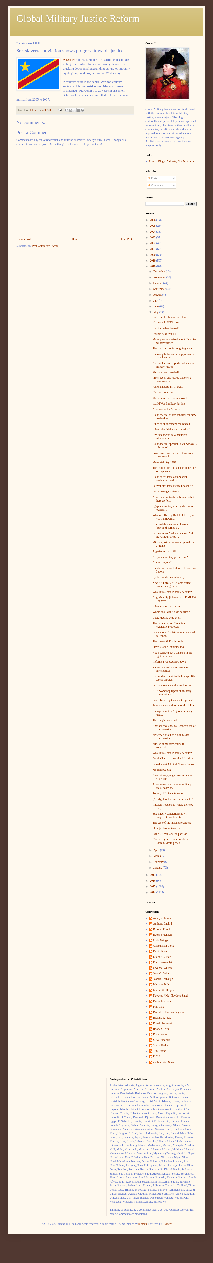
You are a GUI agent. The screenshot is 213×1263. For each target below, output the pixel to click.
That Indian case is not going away (173, 348)
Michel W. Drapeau (164, 990)
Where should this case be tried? (171, 429)
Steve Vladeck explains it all (169, 646)
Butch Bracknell (162, 934)
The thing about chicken (166, 720)
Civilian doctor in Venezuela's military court (170, 436)
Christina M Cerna (163, 945)
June (156, 306)
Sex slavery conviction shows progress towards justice (170, 815)
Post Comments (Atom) (45, 245)
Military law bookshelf (166, 372)
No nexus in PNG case (166, 322)
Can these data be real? (166, 328)
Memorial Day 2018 (164, 462)
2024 (153, 231)
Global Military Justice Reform (77, 18)
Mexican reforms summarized (170, 398)
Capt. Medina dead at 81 (167, 617)
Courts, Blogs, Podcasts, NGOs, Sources (172, 161)
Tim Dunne (159, 1051)
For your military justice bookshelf (173, 485)
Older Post (126, 239)
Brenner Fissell (162, 929)
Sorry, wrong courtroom (166, 491)
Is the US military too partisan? (170, 834)
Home (75, 239)
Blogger (167, 1223)
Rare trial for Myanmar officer (170, 317)
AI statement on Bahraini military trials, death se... (172, 786)
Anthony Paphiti (162, 923)
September (159, 288)
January (158, 867)
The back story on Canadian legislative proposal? (169, 625)
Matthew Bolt (161, 984)
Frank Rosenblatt (163, 962)
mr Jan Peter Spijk (163, 1062)
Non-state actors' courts (166, 409)
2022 (153, 243)
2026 (153, 220)
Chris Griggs (160, 940)
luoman (142, 1223)
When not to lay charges (166, 606)
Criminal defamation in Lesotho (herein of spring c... (171, 526)
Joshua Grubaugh (163, 979)
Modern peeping (162, 769)
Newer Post (24, 239)
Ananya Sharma (162, 918)
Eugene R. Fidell (163, 956)
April (156, 850)
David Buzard (161, 951)
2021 (153, 249)
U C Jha (157, 1056)
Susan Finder (160, 1045)
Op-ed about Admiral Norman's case (173, 764)
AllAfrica (69, 59)
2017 (153, 874)
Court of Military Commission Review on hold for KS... (170, 478)
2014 (153, 892)
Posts (152, 178)
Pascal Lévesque (162, 1001)
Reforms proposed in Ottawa (169, 661)
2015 (153, 886)
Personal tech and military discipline (174, 705)
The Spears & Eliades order (168, 641)
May (156, 312)
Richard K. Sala (162, 1017)
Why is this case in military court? (172, 591)
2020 (153, 254)
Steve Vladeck (161, 1039)
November (159, 277)
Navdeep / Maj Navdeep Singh (171, 995)
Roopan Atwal (161, 1028)
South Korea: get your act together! (173, 700)
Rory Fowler (160, 1034)
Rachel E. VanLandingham (168, 1012)
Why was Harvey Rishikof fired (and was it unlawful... (174, 517)
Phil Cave (158, 1006)
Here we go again (163, 392)
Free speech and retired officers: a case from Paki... (172, 379)
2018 (153, 266)
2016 (153, 880)
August (157, 294)
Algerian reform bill (164, 551)
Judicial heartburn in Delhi (168, 386)
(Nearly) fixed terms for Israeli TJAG (174, 799)
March (157, 855)
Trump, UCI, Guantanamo (168, 793)
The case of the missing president (172, 822)
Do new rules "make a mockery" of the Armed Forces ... (173, 535)
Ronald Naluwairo (163, 1023)
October (158, 283)
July (156, 300)
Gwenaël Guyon (162, 967)
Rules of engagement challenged (171, 423)
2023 (153, 237)
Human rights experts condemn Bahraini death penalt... (170, 841)
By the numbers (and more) (168, 577)
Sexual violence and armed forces (172, 685)
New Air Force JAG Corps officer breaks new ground (172, 584)
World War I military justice (169, 403)
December (159, 271)
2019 (153, 260)
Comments (155, 185)
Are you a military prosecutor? (170, 557)
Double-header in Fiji (165, 333)
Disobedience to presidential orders (173, 758)
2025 (153, 225)
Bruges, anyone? (162, 562)
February (158, 861)
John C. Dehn (161, 973)
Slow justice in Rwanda (166, 828)
